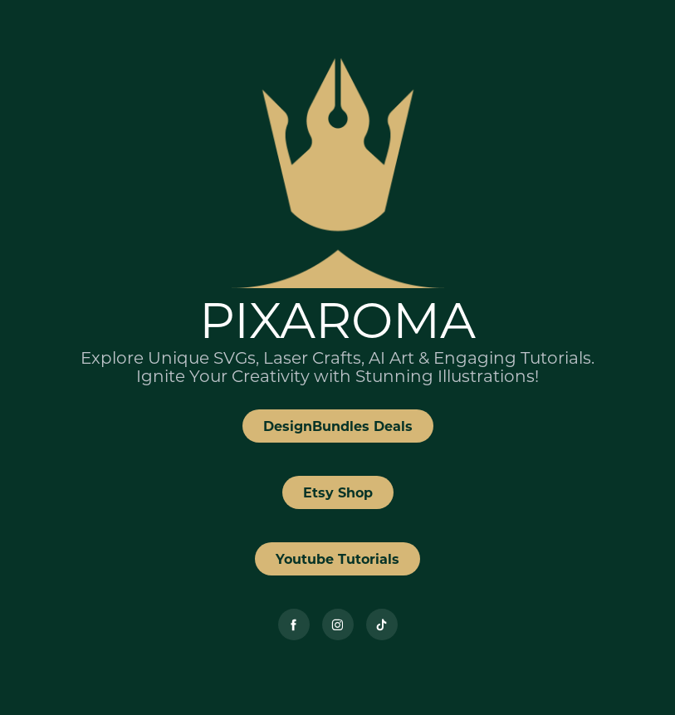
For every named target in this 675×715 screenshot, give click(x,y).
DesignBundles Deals (338, 425)
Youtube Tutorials (337, 558)
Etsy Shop (338, 492)
